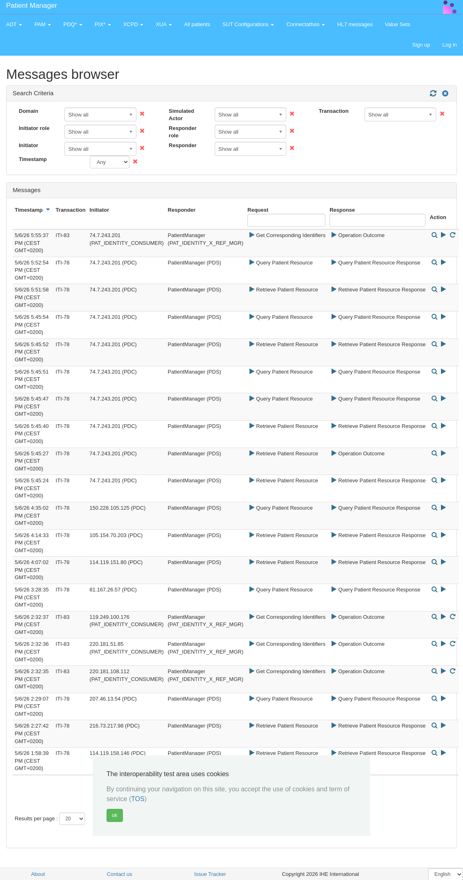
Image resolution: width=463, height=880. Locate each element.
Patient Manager (31, 5)
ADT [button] (14, 24)
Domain (28, 111)
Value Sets (397, 24)
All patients (197, 24)
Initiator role (34, 128)
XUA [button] (164, 24)
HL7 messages (355, 24)
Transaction (334, 111)
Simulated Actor (181, 115)
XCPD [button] (133, 24)
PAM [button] (42, 24)
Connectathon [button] (305, 24)
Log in (450, 45)
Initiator (28, 145)
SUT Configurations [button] (248, 24)
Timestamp (33, 159)
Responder (182, 145)
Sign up (421, 45)
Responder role (182, 132)
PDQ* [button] (72, 24)
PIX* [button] (103, 24)
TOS (138, 798)
